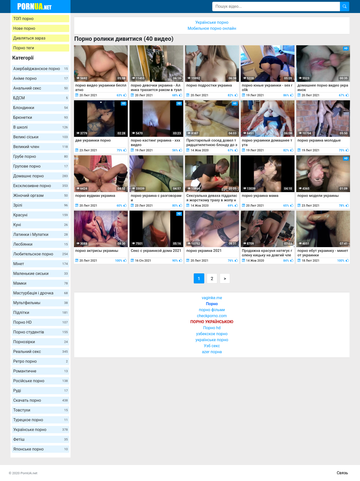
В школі (40, 127)
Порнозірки (40, 341)
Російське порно (40, 380)
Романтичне (40, 371)
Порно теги (23, 48)
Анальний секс (40, 88)
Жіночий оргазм (40, 195)
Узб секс (212, 345)
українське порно (212, 339)
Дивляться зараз (29, 38)
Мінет (40, 263)
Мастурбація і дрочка (40, 293)
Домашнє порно (40, 176)
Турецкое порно (40, 419)
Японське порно (40, 449)
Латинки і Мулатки (40, 234)
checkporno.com (212, 315)
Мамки (40, 283)
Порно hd (212, 327)
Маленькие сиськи (40, 273)
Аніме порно (40, 78)
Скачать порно (40, 400)
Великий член (40, 146)
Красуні (40, 215)
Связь (342, 472)
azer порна (212, 351)
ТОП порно (23, 18)
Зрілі (40, 205)
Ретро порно (40, 361)
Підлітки (40, 312)
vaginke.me (212, 297)
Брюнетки (40, 117)
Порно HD (40, 322)
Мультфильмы (40, 302)
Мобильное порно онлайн (212, 28)
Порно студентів (40, 332)
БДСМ (40, 98)
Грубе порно (40, 156)
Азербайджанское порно (40, 68)
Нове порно (24, 28)
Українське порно (40, 429)
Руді (40, 390)
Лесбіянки (40, 244)
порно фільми (212, 309)
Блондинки (40, 107)
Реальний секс (40, 351)
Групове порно (40, 166)
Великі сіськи (40, 137)
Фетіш (40, 439)
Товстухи (40, 410)
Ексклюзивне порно (40, 185)
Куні (40, 224)
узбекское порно (212, 333)
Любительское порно (40, 254)
